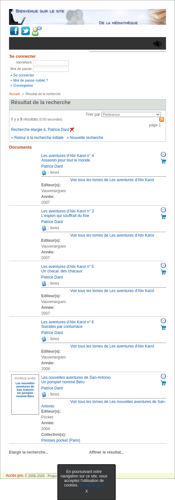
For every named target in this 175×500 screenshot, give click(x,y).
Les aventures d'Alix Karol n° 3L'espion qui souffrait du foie (67, 213)
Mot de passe (21, 69)
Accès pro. (15, 475)
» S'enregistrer (21, 85)
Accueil (14, 94)
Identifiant (24, 62)
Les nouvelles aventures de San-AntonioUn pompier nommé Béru (76, 379)
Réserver (163, 154)
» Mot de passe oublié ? (29, 80)
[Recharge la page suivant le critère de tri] (131, 114)
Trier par (93, 114)
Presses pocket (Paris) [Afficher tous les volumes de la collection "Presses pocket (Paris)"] (60, 440)
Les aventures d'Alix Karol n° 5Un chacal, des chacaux (67, 268)
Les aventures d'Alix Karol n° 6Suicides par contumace (67, 324)
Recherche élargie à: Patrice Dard (42, 129)
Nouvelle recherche (86, 137)
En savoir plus (92, 485)
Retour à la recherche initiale (38, 137)
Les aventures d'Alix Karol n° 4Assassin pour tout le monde (67, 157)
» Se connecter (22, 75)
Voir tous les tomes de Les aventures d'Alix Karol (112, 180)
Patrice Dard (52, 166)
